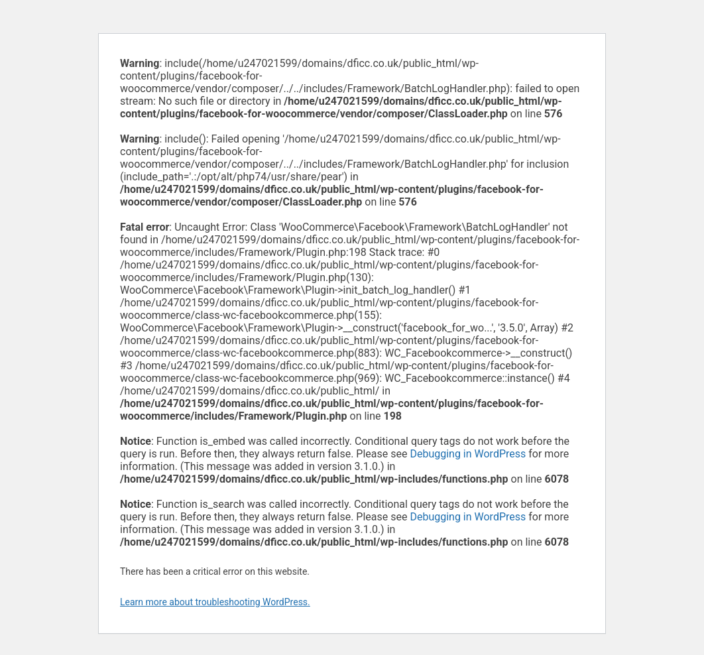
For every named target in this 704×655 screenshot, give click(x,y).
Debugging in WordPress (468, 453)
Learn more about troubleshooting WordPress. (215, 602)
